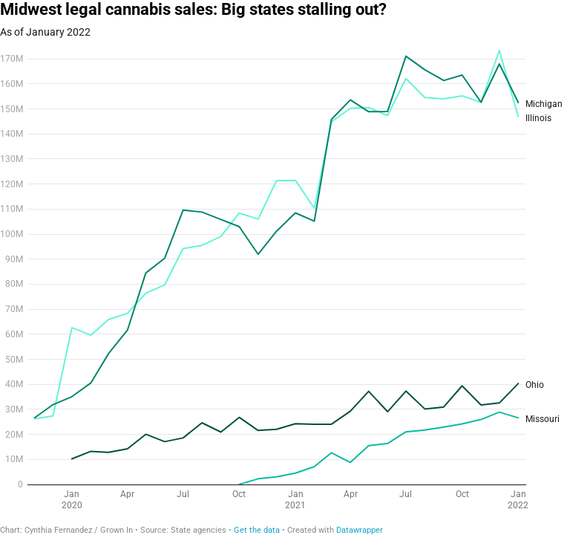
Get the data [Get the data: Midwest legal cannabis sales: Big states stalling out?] (257, 530)
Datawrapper (359, 530)
